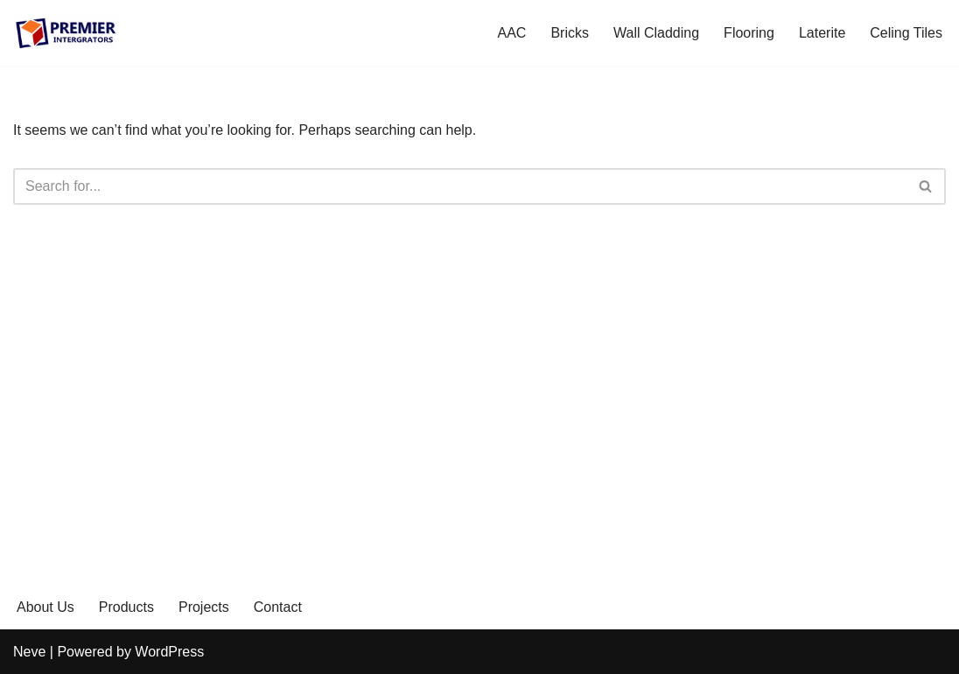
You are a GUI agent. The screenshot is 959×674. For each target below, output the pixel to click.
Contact (278, 607)
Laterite (822, 32)
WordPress (169, 651)
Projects (203, 607)
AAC (512, 32)
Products (126, 607)
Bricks (569, 32)
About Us (45, 607)
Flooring (749, 32)
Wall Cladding (656, 32)
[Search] (459, 186)
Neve (29, 651)
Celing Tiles (906, 32)
